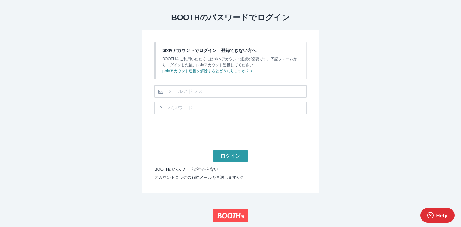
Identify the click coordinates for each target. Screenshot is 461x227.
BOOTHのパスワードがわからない (186, 169)
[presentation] (230, 131)
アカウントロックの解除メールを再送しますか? (198, 177)
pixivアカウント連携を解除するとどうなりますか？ (208, 71)
